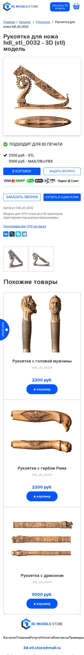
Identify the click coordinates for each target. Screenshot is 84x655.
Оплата (47, 637)
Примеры (76, 637)
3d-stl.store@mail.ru (42, 648)
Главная (9, 22)
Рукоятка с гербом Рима (42, 471)
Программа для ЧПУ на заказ (24, 226)
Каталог (25, 22)
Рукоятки (43, 22)
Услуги (35, 637)
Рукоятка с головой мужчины (42, 364)
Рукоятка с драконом (42, 579)
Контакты (61, 637)
